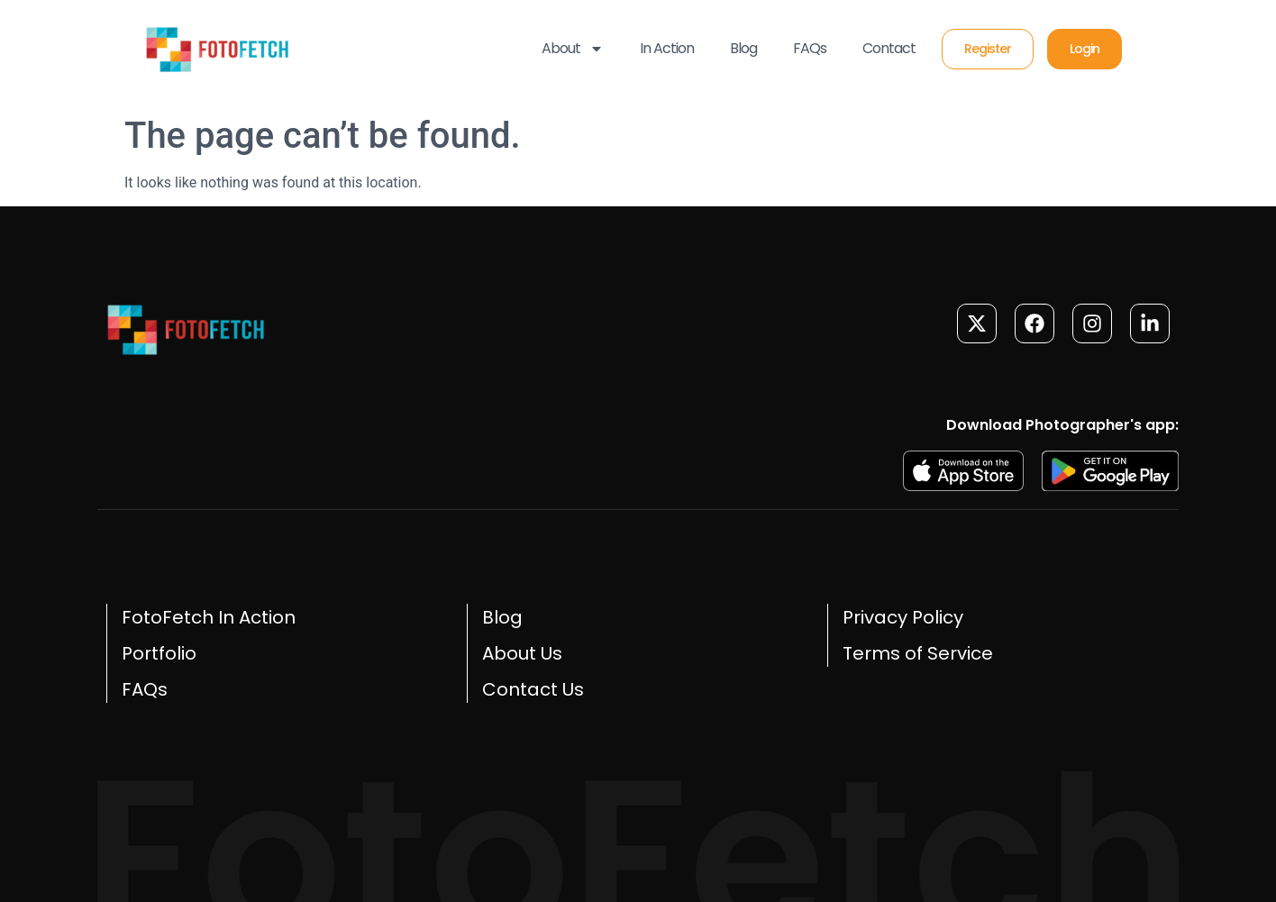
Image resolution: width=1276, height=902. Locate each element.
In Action (667, 48)
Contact (889, 48)
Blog (743, 48)
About (573, 48)
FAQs (809, 48)
